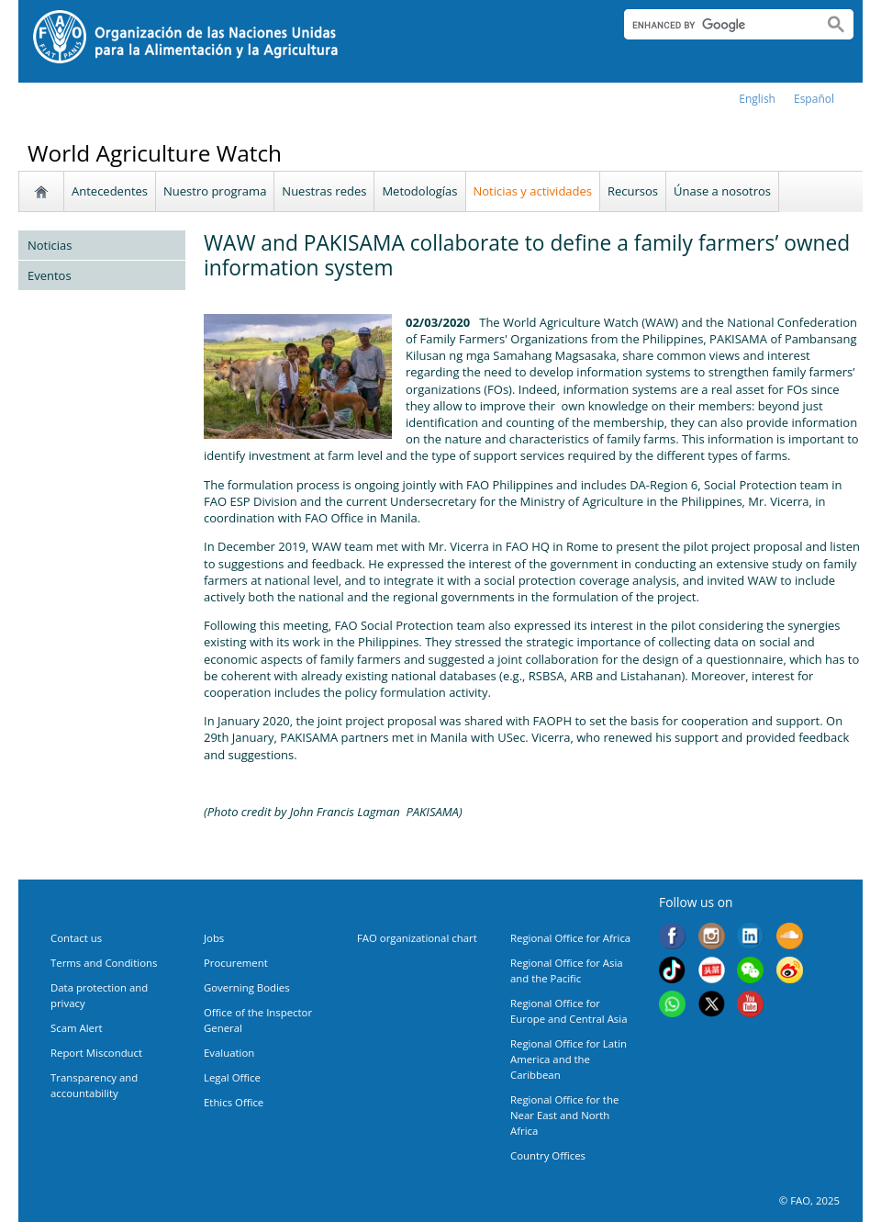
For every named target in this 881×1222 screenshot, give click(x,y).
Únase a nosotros (722, 191)
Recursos (633, 191)
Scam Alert (76, 1028)
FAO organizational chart (417, 938)
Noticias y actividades (533, 191)
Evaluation (229, 1052)
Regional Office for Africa (570, 938)
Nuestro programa (214, 191)
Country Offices (547, 1155)
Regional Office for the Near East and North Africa (564, 1115)
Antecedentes (110, 191)
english (757, 99)
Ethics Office (233, 1102)
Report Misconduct (96, 1052)
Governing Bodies (247, 987)
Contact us (76, 938)
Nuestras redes (324, 191)
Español (814, 99)
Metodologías (419, 191)
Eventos (50, 275)
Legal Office (232, 1077)
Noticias (50, 245)
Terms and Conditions (103, 963)
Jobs (214, 938)
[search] (716, 25)
